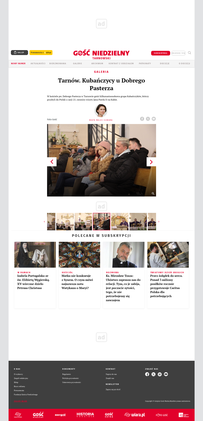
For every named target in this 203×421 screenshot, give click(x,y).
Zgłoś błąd (20, 401)
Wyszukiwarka (189, 52)
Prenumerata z (41, 52)
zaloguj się (178, 53)
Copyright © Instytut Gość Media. (157, 401)
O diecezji (184, 63)
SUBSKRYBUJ (161, 53)
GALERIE (77, 63)
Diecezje (164, 63)
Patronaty (145, 63)
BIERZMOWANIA (57, 63)
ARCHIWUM (97, 63)
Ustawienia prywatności (71, 382)
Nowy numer (18, 63)
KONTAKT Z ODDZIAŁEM (121, 63)
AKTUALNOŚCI (38, 63)
